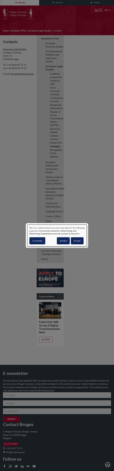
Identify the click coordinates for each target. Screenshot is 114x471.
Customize (37, 240)
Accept (77, 240)
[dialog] (57, 235)
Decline (63, 240)
